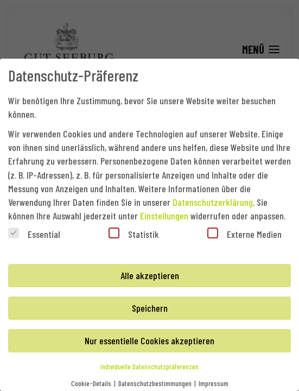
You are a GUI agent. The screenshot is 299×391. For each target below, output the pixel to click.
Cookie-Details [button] (92, 383)
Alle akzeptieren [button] (149, 275)
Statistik (134, 234)
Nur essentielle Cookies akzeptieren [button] (149, 340)
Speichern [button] (150, 308)
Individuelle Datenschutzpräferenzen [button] (149, 366)
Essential (34, 234)
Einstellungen (164, 216)
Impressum (213, 383)
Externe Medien (244, 234)
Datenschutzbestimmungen (155, 383)
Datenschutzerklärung (213, 202)
